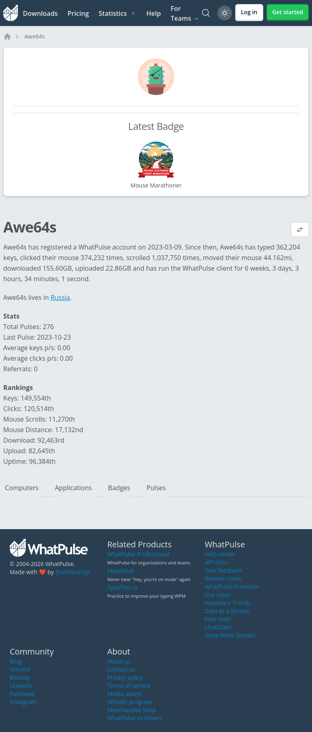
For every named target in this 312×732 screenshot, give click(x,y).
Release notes (223, 578)
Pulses (156, 487)
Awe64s (34, 36)
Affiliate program (129, 702)
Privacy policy (125, 677)
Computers (22, 487)
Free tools (218, 619)
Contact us (121, 669)
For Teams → (185, 13)
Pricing (78, 13)
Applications (73, 487)
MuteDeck (120, 571)
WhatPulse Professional (138, 554)
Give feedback (223, 570)
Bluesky (20, 677)
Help (153, 13)
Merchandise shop (131, 710)
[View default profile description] (300, 230)
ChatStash (218, 627)
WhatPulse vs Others (134, 718)
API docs (216, 562)
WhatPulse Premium (232, 586)
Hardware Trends (228, 603)
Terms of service (129, 685)
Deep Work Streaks (230, 635)
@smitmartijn (73, 572)
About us (119, 661)
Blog (16, 661)
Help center (220, 554)
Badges (119, 487)
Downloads (40, 13)
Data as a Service (227, 611)
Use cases (218, 595)
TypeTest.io (122, 587)
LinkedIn (21, 685)
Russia (60, 297)
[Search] (206, 13)
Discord (20, 669)
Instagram (23, 702)
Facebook (22, 694)
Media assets (124, 694)
